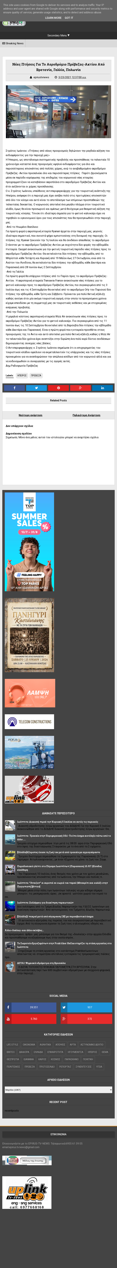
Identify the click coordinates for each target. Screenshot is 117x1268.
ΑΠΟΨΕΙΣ (60, 1044)
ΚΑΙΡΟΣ (42, 1059)
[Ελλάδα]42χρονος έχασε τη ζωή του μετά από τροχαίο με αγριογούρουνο (58, 852)
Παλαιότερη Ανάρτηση (86, 415)
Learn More (53, 17)
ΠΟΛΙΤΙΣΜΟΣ (13, 1066)
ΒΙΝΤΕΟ (11, 1052)
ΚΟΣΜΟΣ (55, 1059)
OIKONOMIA (29, 1044)
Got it (69, 17)
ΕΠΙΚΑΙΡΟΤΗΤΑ (55, 1052)
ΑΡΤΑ (73, 1044)
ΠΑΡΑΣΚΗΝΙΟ (72, 1059)
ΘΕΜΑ (105, 1052)
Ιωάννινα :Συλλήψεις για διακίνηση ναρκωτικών (45, 902)
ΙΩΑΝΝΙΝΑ (29, 1059)
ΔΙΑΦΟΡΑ (24, 1052)
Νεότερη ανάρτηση (30, 415)
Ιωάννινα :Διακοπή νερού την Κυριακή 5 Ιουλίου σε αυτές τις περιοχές (57, 821)
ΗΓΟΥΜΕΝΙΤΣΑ (75, 1052)
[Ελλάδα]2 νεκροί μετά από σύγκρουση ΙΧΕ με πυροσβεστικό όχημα (55, 916)
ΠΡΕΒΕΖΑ (36, 375)
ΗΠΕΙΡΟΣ (22, 375)
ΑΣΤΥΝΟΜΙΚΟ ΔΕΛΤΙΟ (92, 1044)
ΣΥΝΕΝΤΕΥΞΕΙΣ (84, 1066)
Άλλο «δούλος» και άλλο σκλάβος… (24, 930)
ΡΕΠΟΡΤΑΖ (65, 1066)
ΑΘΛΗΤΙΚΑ (45, 1044)
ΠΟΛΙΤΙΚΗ (88, 1059)
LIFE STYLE (12, 1044)
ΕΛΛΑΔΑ (38, 1052)
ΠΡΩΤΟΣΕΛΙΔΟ (47, 1066)
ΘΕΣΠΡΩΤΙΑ (13, 1059)
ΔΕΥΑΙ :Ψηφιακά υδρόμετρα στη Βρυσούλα (41, 963)
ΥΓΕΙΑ (99, 1066)
